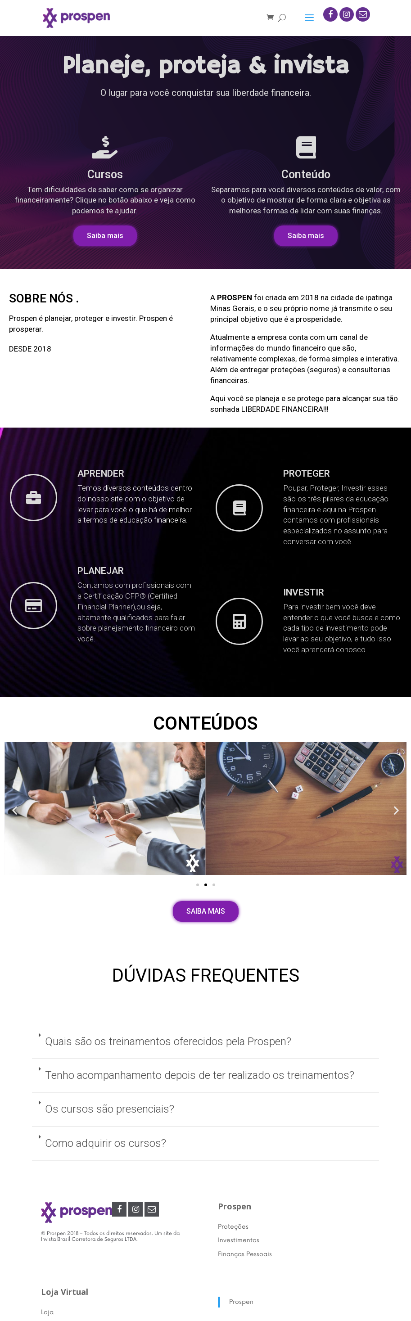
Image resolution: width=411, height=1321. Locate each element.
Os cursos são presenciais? (109, 1109)
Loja (47, 1312)
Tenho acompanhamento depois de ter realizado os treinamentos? (199, 1075)
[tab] (205, 1042)
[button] (105, 235)
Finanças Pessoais (245, 1254)
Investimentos (238, 1240)
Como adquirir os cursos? (105, 1143)
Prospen (241, 1302)
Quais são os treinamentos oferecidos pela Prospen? (168, 1041)
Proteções (233, 1227)
